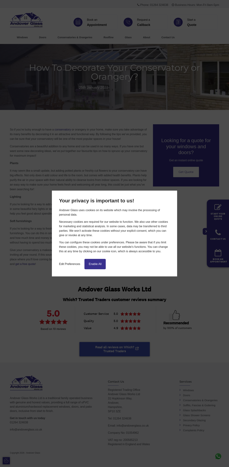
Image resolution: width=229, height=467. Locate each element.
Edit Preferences (69, 264)
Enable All (95, 264)
